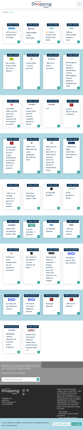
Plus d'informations (61, 424)
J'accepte (76, 424)
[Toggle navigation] (79, 4)
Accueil (5, 12)
